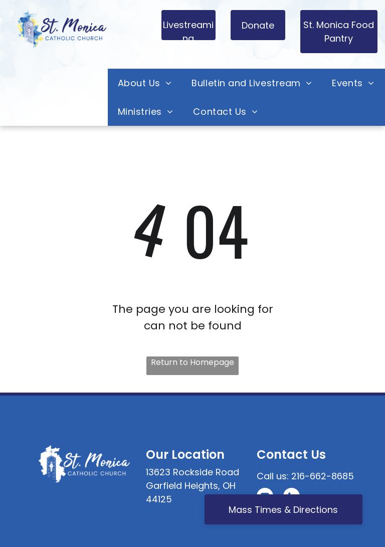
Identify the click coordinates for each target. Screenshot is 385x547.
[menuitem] (145, 83)
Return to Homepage (192, 362)
